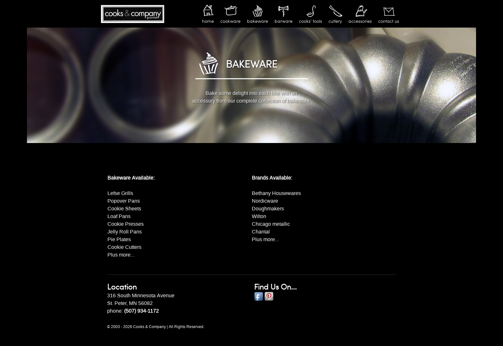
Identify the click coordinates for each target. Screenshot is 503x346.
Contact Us (388, 21)
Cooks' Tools (310, 21)
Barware (284, 21)
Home (208, 21)
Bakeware (257, 21)
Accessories (360, 21)
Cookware (230, 21)
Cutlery (335, 21)
